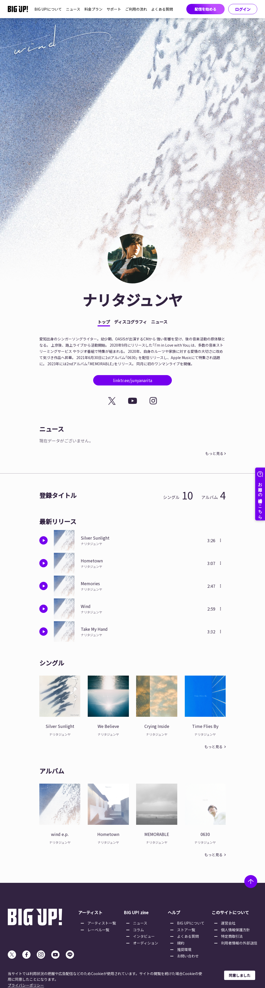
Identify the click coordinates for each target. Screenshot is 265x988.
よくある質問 (162, 9)
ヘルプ (174, 912)
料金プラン (93, 9)
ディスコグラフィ (130, 322)
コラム (138, 929)
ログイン (243, 9)
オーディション (145, 943)
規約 (180, 943)
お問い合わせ (188, 955)
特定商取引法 (232, 936)
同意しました (240, 975)
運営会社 (228, 923)
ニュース (73, 9)
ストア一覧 (186, 929)
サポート (114, 9)
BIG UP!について (48, 9)
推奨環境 (184, 949)
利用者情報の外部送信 (239, 943)
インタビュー (144, 936)
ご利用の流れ (136, 9)
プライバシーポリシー (26, 985)
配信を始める (205, 9)
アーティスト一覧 (101, 923)
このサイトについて (230, 912)
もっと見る (214, 453)
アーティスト (90, 912)
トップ (104, 322)
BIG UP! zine (136, 912)
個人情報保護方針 (235, 929)
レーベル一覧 (98, 929)
